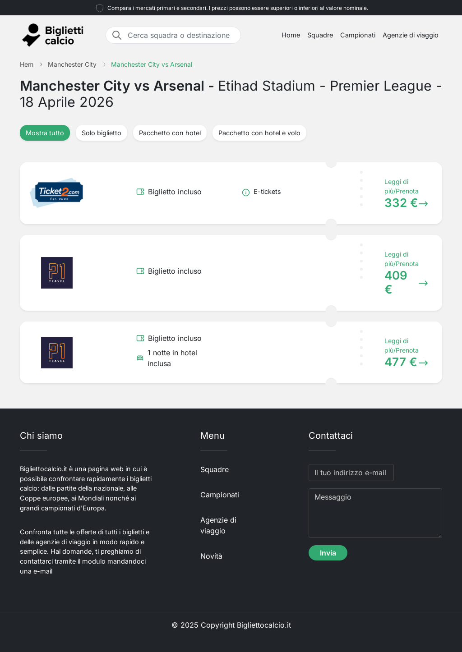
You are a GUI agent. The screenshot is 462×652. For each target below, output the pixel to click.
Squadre (320, 35)
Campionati (357, 35)
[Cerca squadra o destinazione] (181, 35)
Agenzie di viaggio (411, 35)
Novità (211, 555)
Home (291, 35)
